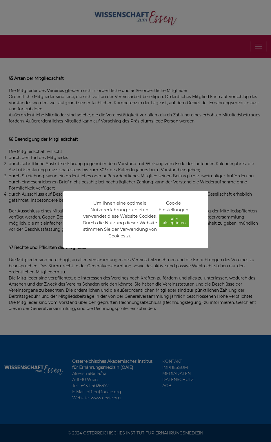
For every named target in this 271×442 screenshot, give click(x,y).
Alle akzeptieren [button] (174, 221)
